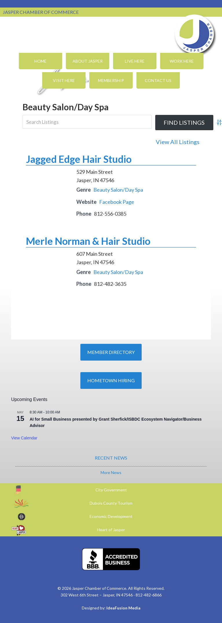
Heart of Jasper (111, 529)
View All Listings (177, 141)
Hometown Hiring (111, 380)
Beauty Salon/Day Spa (118, 189)
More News (111, 472)
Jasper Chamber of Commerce (194, 34)
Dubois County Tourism (111, 503)
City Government (111, 489)
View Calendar (24, 438)
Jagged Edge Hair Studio (79, 159)
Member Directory (111, 352)
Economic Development (111, 516)
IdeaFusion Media (123, 607)
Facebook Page (116, 202)
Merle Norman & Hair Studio (88, 241)
